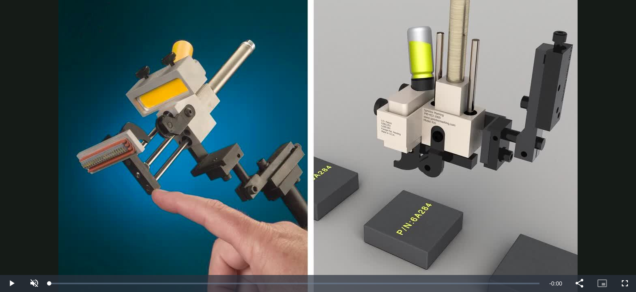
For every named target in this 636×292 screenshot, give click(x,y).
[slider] (294, 283)
